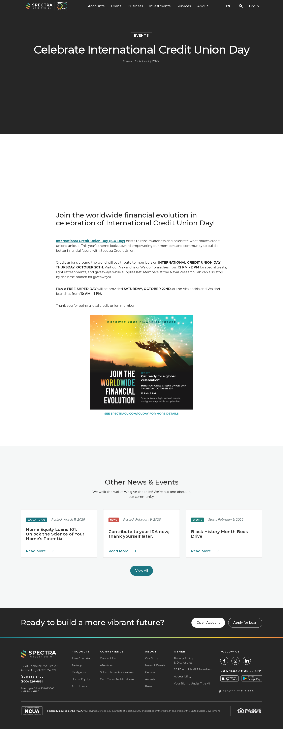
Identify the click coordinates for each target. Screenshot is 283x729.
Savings (77, 665)
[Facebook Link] (224, 661)
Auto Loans (80, 686)
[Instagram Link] (235, 661)
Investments (159, 6)
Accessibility (182, 676)
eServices (106, 665)
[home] (47, 6)
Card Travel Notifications (117, 679)
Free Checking (82, 658)
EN (228, 6)
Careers (150, 672)
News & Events (155, 665)
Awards (150, 679)
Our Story (151, 658)
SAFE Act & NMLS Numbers (193, 669)
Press (149, 686)
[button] (96, 6)
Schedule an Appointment (118, 672)
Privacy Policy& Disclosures (183, 660)
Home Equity (81, 679)
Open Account (208, 622)
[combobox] (228, 6)
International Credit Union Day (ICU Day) (90, 241)
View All (141, 571)
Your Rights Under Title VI (192, 683)
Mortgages (79, 672)
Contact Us (108, 658)
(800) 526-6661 (32, 681)
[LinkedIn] (247, 661)
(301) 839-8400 (32, 676)
